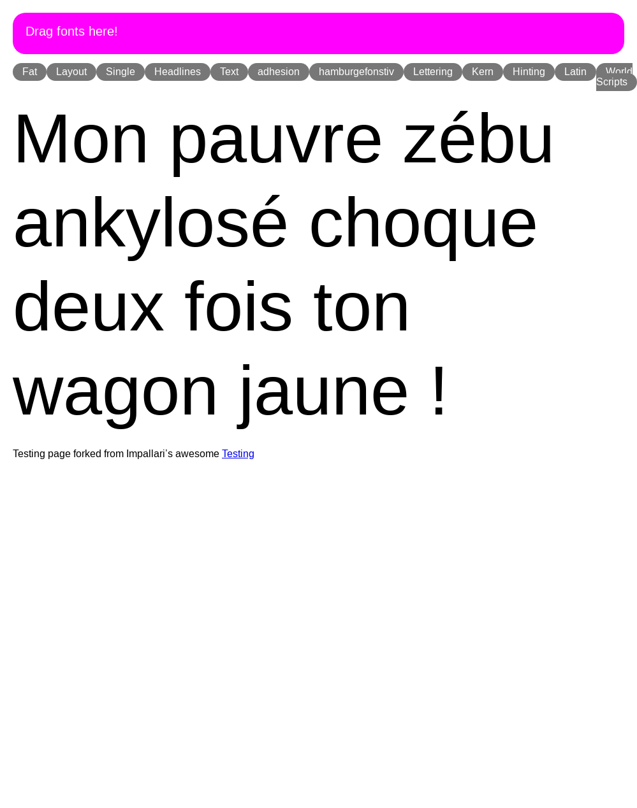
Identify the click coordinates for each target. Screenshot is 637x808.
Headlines (177, 72)
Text (229, 72)
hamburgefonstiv (356, 72)
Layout (71, 72)
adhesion (279, 72)
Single (120, 72)
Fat (29, 72)
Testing (238, 454)
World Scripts (614, 77)
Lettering (433, 72)
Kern (483, 72)
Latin (575, 72)
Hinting (529, 72)
